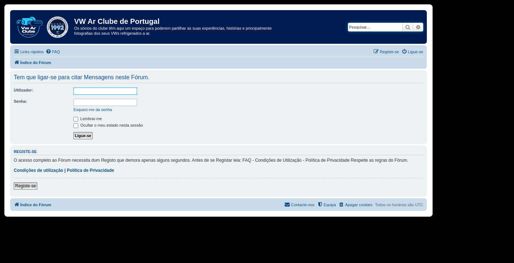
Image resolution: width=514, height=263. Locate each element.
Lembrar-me (87, 118)
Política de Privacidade (90, 170)
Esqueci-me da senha (92, 109)
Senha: (20, 101)
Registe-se (25, 185)
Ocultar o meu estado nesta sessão (108, 125)
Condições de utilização (38, 170)
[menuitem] (53, 51)
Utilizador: (23, 90)
